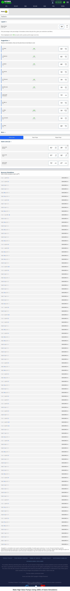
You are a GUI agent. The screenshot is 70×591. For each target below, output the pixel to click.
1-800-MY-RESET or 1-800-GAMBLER (31, 582)
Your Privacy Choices (21, 558)
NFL (6, 6)
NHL (53, 6)
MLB (45, 6)
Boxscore (65, 177)
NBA (25, 6)
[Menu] (67, 2)
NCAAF (16, 6)
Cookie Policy (46, 558)
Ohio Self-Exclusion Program (35, 583)
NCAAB (35, 6)
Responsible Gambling (60, 558)
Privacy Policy (7, 558)
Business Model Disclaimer (35, 561)
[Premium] (64, 3)
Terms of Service (35, 558)
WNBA (63, 6)
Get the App (58, 2)
